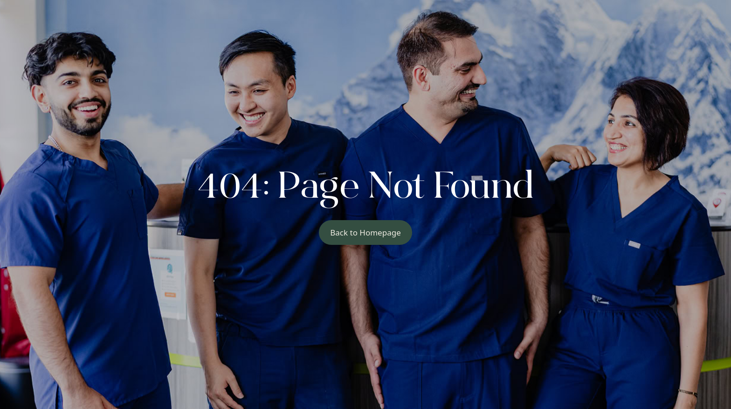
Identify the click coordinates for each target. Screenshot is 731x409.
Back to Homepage (365, 232)
